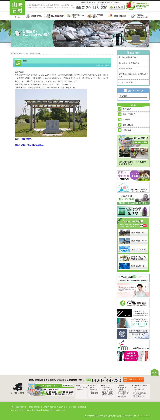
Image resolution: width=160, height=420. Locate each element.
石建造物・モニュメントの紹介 (26, 53)
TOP (12, 53)
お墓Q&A (14, 410)
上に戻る (155, 372)
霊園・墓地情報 (79, 407)
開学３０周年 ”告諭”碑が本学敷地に (29, 145)
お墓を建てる (21, 407)
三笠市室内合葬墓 (125, 69)
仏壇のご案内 (33, 407)
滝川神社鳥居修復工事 (127, 57)
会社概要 (37, 410)
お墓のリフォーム (64, 407)
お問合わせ (59, 410)
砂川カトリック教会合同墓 (129, 63)
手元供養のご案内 (48, 407)
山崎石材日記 (48, 410)
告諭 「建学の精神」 (23, 139)
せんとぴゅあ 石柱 (126, 82)
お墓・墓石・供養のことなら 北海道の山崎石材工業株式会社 (17, 8)
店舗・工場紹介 (26, 410)
